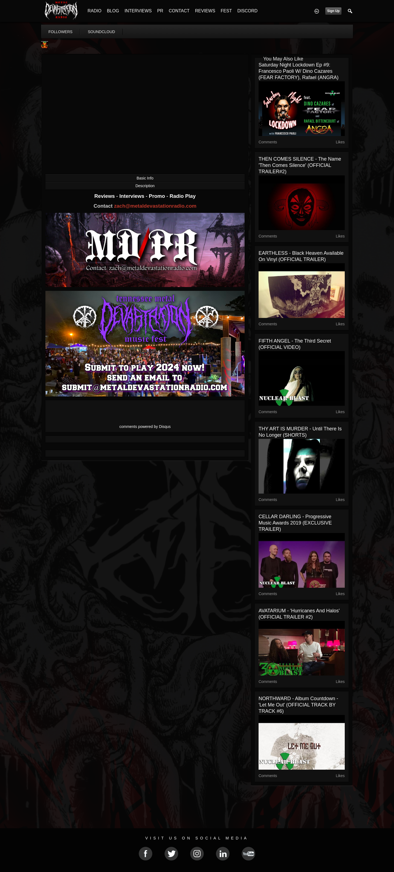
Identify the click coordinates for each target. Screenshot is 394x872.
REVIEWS (205, 10)
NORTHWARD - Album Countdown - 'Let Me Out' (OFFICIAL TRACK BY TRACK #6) (298, 705)
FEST (226, 10)
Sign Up (333, 11)
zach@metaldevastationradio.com (155, 206)
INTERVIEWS (138, 10)
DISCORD (247, 10)
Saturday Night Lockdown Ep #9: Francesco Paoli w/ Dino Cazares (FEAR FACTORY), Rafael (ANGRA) (298, 71)
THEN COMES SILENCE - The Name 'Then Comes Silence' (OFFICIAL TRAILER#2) (300, 165)
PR (160, 10)
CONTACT (179, 10)
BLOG (113, 10)
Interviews (132, 196)
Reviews (105, 196)
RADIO (95, 10)
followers (60, 32)
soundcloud (101, 32)
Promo (157, 196)
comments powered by (145, 426)
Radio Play (183, 196)
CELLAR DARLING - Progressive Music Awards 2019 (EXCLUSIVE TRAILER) (295, 523)
